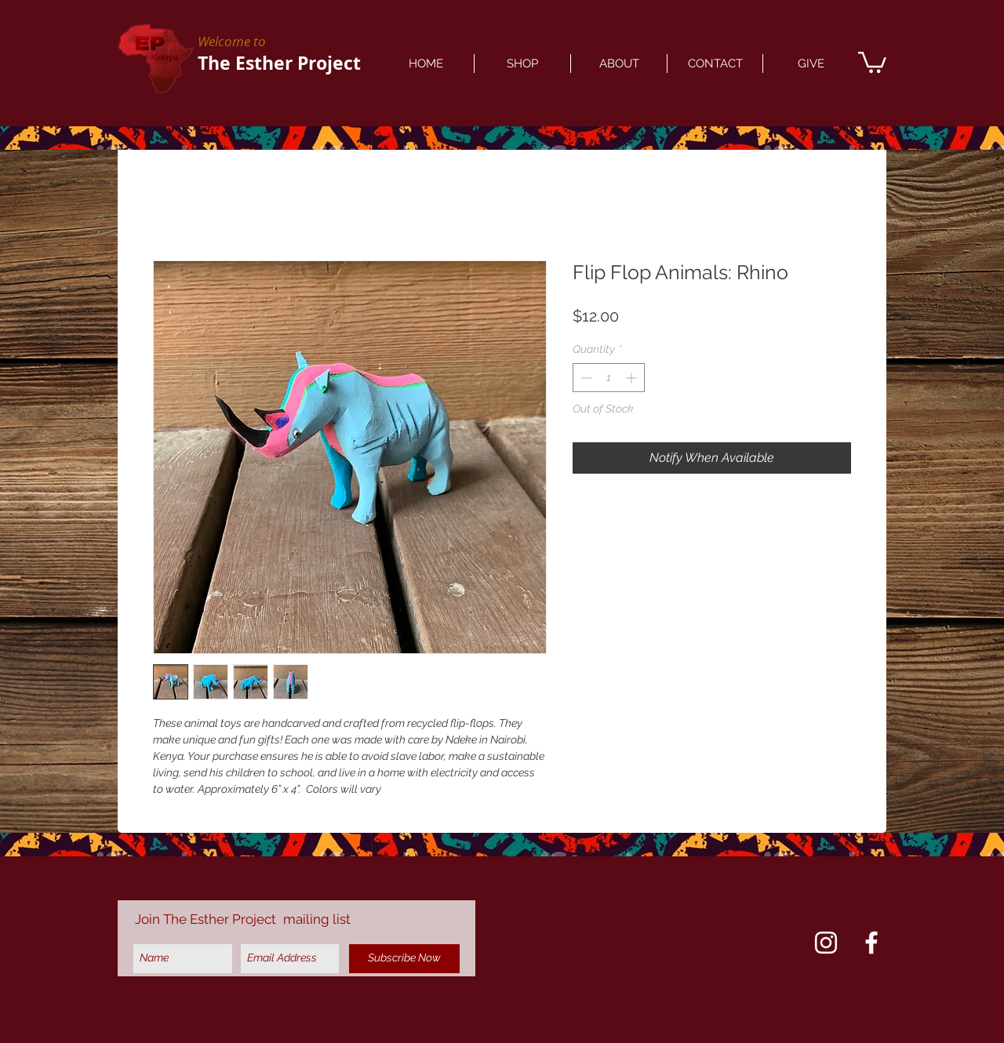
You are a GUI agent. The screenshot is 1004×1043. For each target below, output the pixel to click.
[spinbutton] (609, 377)
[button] (872, 61)
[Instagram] (826, 943)
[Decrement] (585, 377)
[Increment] (632, 377)
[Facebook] (871, 943)
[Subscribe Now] (404, 958)
